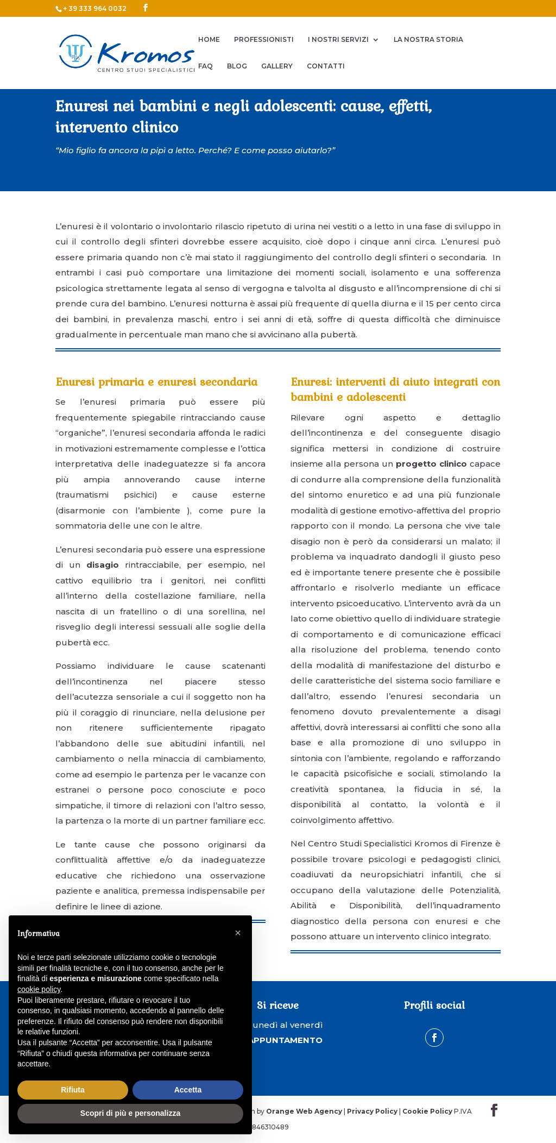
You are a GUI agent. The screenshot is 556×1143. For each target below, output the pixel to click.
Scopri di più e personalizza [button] (130, 1113)
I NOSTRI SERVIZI (338, 39)
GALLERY (277, 66)
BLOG (237, 66)
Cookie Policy (427, 1111)
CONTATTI (326, 66)
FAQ (205, 66)
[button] (238, 932)
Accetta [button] (188, 1089)
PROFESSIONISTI (264, 39)
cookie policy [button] (38, 989)
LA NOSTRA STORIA (428, 39)
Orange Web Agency (304, 1111)
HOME (209, 39)
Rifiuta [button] (73, 1089)
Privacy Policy (372, 1111)
